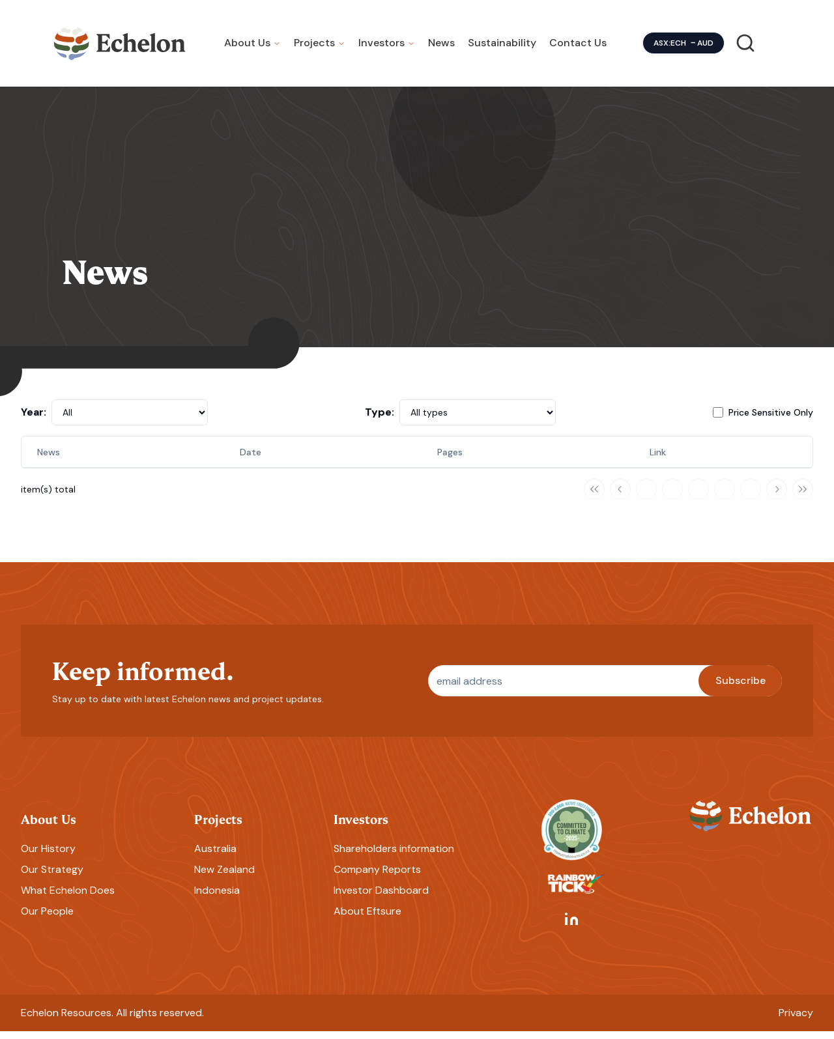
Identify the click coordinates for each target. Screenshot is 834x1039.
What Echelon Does (68, 898)
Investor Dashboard (381, 898)
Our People (47, 919)
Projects (314, 46)
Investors (381, 46)
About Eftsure (367, 919)
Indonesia (217, 898)
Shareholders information (394, 856)
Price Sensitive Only (770, 419)
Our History (48, 856)
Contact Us (578, 46)
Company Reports (377, 877)
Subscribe (740, 688)
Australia (215, 856)
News (441, 46)
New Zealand (224, 877)
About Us (247, 46)
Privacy (796, 1020)
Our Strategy (52, 877)
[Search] (745, 47)
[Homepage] (120, 46)
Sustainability (502, 46)
